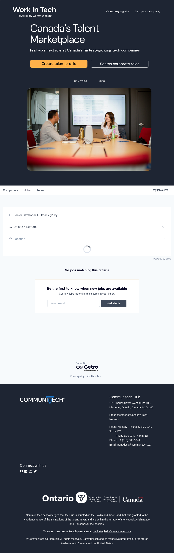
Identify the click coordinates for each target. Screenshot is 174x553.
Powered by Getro (162, 258)
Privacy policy (77, 376)
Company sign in (117, 11)
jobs (27, 190)
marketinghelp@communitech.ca (112, 531)
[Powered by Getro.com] (87, 366)
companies (10, 190)
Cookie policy (94, 376)
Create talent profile (59, 63)
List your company (147, 11)
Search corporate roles (119, 63)
